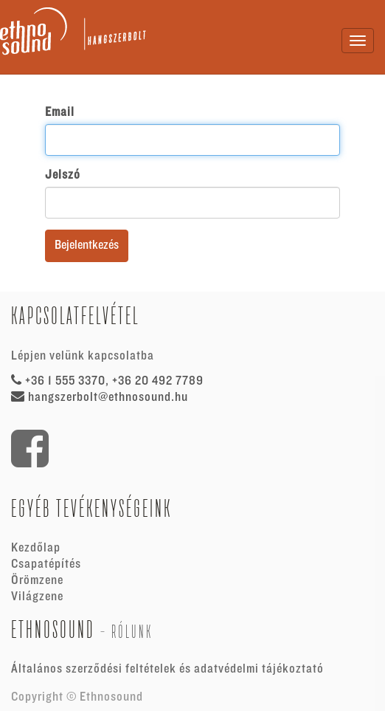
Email (59, 112)
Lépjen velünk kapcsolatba (82, 356)
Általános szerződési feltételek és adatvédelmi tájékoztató (167, 669)
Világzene (37, 596)
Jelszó (62, 175)
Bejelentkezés (87, 245)
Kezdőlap (35, 547)
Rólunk (132, 631)
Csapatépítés (46, 564)
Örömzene (37, 580)
